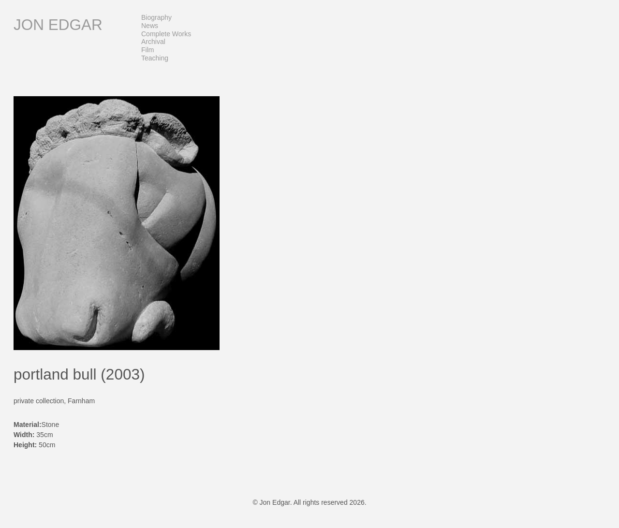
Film (147, 50)
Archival (153, 41)
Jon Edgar (58, 24)
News (149, 25)
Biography (156, 17)
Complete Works (166, 34)
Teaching (154, 58)
